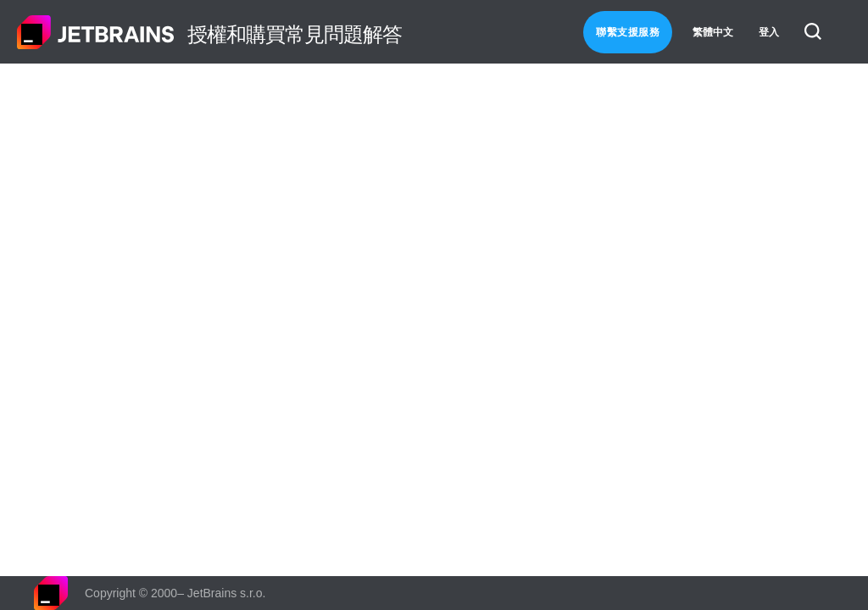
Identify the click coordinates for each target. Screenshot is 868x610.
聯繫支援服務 (627, 32)
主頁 (96, 32)
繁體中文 (713, 32)
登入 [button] (769, 32)
